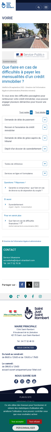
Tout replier (26, 112)
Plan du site (26, 397)
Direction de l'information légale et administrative (22, 241)
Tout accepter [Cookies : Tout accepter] (17, 421)
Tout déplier (42, 112)
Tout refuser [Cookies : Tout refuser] (34, 421)
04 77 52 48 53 (27, 341)
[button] (25, 119)
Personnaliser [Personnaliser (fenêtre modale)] (25, 427)
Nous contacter (25, 348)
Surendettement (16, 205)
